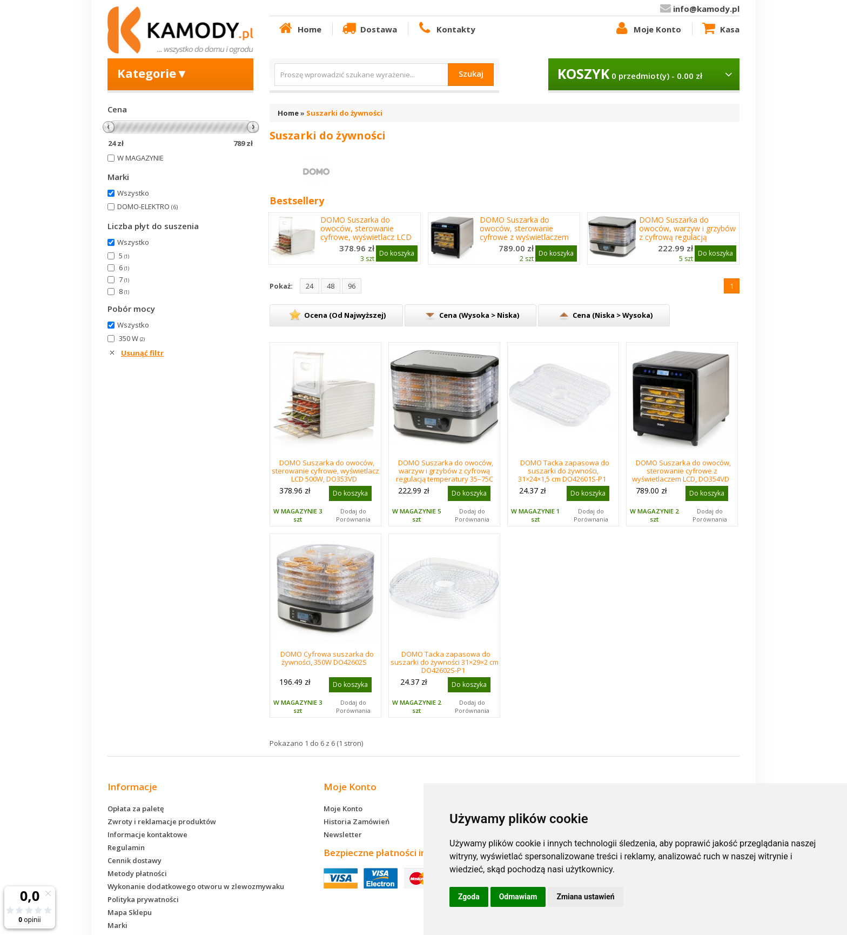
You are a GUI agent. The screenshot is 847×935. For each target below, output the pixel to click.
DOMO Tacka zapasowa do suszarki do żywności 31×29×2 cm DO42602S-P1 (445, 662)
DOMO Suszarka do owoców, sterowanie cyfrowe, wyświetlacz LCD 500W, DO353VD (366, 233)
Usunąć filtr (142, 353)
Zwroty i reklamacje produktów (161, 821)
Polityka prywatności (143, 899)
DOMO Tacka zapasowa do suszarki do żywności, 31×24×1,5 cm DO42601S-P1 (563, 471)
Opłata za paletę (135, 808)
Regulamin (126, 847)
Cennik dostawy (134, 860)
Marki (117, 925)
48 (330, 286)
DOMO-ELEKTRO (147, 206)
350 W (132, 338)
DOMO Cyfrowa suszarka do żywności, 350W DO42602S (327, 658)
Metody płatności (137, 873)
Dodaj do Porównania (353, 515)
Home (299, 28)
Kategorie (152, 73)
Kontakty (445, 28)
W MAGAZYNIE (140, 158)
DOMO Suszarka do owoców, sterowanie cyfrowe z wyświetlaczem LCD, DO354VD (524, 233)
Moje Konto (647, 28)
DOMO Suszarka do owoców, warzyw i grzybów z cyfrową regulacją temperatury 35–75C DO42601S (687, 237)
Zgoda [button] (469, 896)
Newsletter (343, 834)
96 (351, 286)
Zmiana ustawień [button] (585, 896)
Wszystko (133, 193)
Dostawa (369, 28)
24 (309, 286)
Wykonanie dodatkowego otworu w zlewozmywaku (195, 886)
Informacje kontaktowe (147, 834)
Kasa (720, 28)
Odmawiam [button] (518, 896)
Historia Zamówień (356, 821)
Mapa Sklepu (129, 912)
